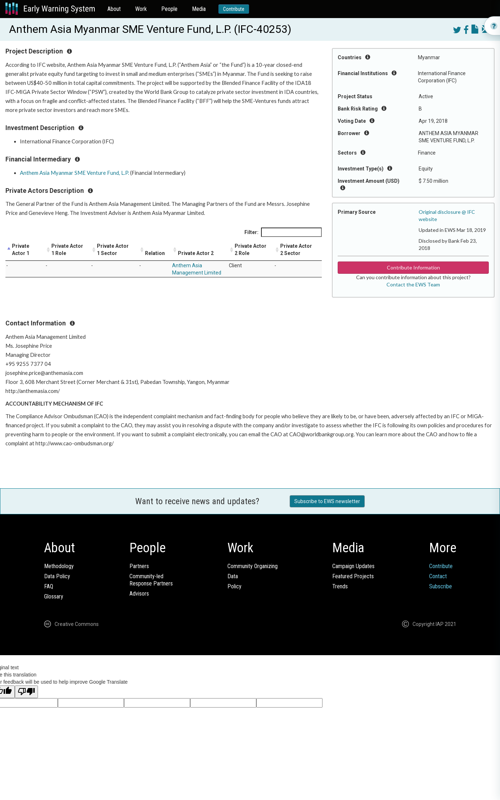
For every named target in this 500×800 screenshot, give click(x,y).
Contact (438, 576)
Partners (139, 566)
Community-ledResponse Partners (151, 580)
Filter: (283, 232)
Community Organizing (252, 566)
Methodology (59, 566)
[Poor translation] (26, 692)
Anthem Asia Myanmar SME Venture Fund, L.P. (74, 173)
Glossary (53, 596)
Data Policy (57, 576)
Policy (234, 586)
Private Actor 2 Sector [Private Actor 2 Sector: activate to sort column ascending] (296, 249)
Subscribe (440, 586)
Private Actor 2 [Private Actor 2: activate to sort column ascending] (196, 253)
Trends (340, 586)
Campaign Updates (353, 566)
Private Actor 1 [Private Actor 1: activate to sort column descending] (20, 249)
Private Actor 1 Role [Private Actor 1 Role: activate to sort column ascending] (67, 249)
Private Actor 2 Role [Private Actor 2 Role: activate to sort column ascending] (250, 249)
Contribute (233, 9)
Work (141, 8)
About (114, 8)
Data (232, 576)
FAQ (48, 586)
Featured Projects (353, 576)
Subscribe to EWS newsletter (327, 501)
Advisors (139, 593)
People (169, 8)
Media (199, 8)
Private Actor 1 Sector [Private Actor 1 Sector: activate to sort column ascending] (113, 249)
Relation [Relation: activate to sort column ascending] (155, 253)
